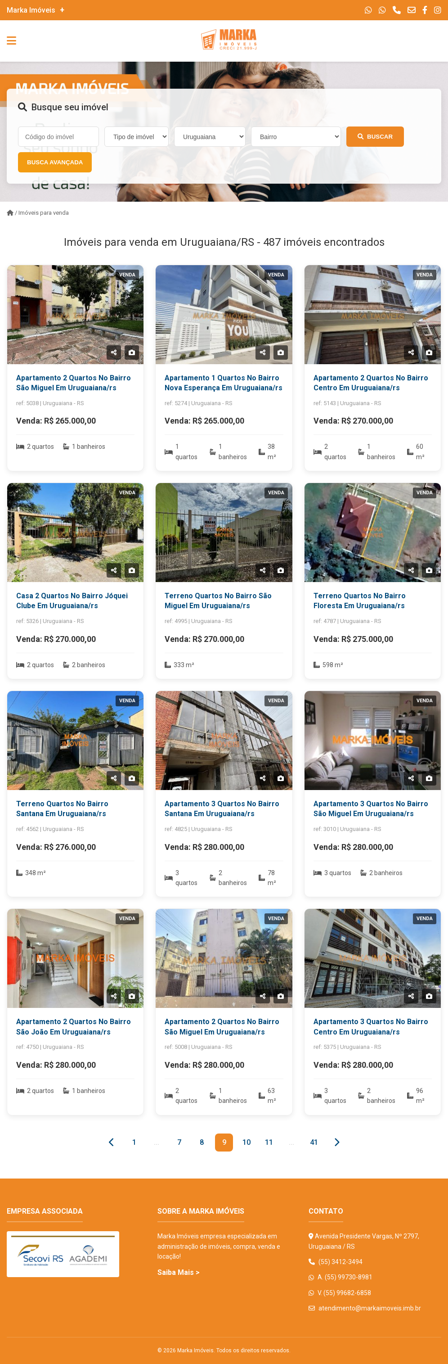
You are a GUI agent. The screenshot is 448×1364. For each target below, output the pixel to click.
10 (246, 1142)
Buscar (375, 136)
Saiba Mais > (178, 1272)
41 (314, 1142)
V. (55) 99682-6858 (340, 1292)
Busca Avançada (55, 162)
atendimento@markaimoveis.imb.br (365, 1308)
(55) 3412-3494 (336, 1261)
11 (269, 1142)
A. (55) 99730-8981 (340, 1277)
